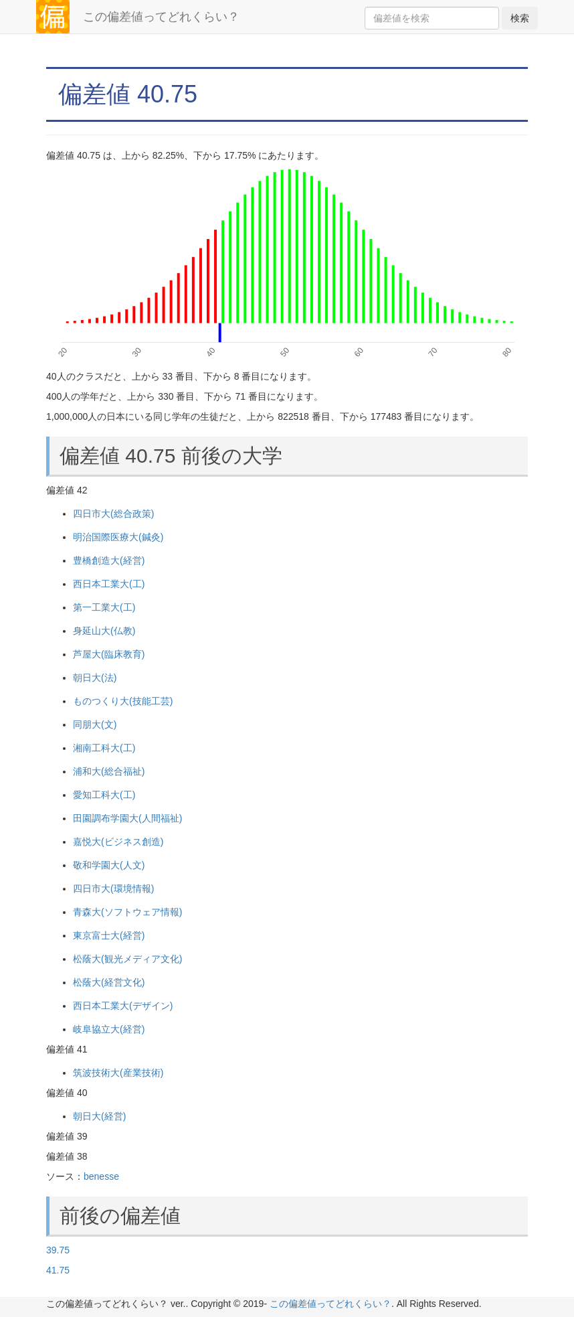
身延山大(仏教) (104, 630)
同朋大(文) (94, 724)
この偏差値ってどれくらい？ (161, 16)
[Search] (432, 18)
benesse (101, 1176)
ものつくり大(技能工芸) (123, 701)
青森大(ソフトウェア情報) (127, 912)
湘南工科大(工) (104, 748)
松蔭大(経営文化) (109, 982)
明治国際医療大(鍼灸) (118, 537)
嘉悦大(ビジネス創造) (118, 841)
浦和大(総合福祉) (109, 771)
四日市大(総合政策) (113, 513)
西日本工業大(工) (109, 583)
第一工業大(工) (104, 607)
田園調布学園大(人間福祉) (127, 818)
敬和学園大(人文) (109, 865)
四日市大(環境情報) (113, 888)
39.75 (58, 1250)
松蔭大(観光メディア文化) (127, 958)
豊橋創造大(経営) (109, 560)
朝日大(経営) (99, 1116)
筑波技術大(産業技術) (118, 1072)
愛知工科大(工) (104, 794)
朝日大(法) (94, 677)
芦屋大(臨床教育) (109, 654)
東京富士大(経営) (109, 935)
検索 (519, 18)
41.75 (58, 1270)
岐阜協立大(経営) (109, 1029)
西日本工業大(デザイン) (123, 1005)
